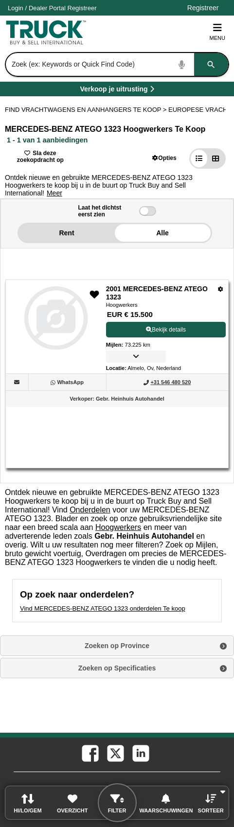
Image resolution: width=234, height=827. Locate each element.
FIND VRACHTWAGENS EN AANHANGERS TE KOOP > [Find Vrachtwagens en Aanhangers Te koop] (86, 109)
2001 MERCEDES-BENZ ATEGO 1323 (157, 293)
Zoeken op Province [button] (117, 646)
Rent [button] (66, 233)
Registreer (82, 8)
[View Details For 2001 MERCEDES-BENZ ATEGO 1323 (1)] (56, 347)
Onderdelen (90, 510)
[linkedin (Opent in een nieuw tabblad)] (140, 752)
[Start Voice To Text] (182, 64)
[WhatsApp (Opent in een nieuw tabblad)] (70, 382)
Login (15, 8)
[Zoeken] (211, 64)
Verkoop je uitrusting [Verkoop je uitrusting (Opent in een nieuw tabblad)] (145, 90)
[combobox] (116, 64)
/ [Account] (52, 8)
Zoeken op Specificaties (117, 668)
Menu (217, 32)
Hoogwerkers (118, 527)
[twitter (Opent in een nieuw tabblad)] (115, 752)
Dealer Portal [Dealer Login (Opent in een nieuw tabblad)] (47, 8)
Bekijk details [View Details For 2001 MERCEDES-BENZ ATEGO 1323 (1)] (166, 329)
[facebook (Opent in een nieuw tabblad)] (89, 752)
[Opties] (220, 289)
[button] (164, 158)
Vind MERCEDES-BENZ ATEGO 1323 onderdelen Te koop (102, 608)
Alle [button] (162, 233)
